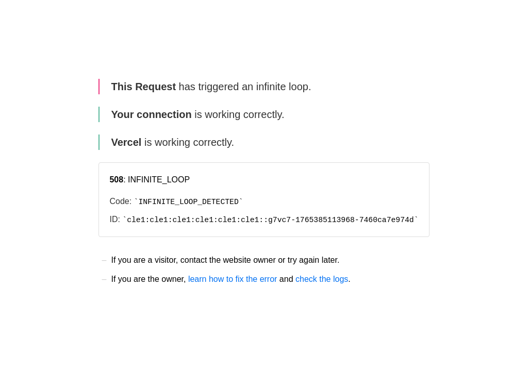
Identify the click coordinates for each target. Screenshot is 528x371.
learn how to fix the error (232, 279)
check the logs (321, 279)
